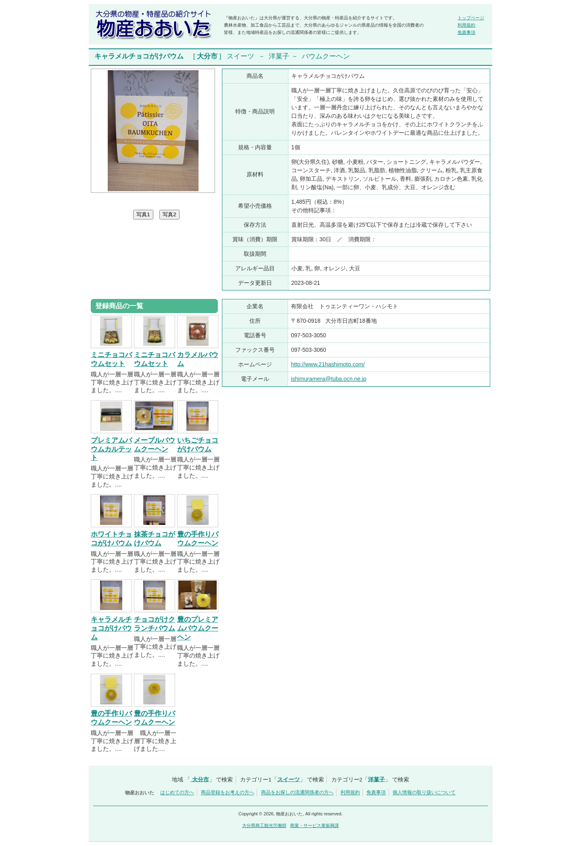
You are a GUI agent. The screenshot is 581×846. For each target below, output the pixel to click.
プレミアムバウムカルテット (111, 449)
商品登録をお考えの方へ (227, 793)
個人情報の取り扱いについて (424, 793)
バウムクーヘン (326, 56)
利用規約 (466, 25)
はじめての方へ (177, 793)
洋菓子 (279, 56)
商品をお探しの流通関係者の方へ (297, 793)
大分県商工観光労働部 (264, 825)
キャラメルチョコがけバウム (111, 628)
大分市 (207, 56)
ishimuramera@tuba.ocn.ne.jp (328, 379)
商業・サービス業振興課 (314, 825)
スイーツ (240, 56)
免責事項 (466, 32)
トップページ (471, 17)
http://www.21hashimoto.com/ (328, 364)
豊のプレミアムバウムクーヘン (197, 628)
